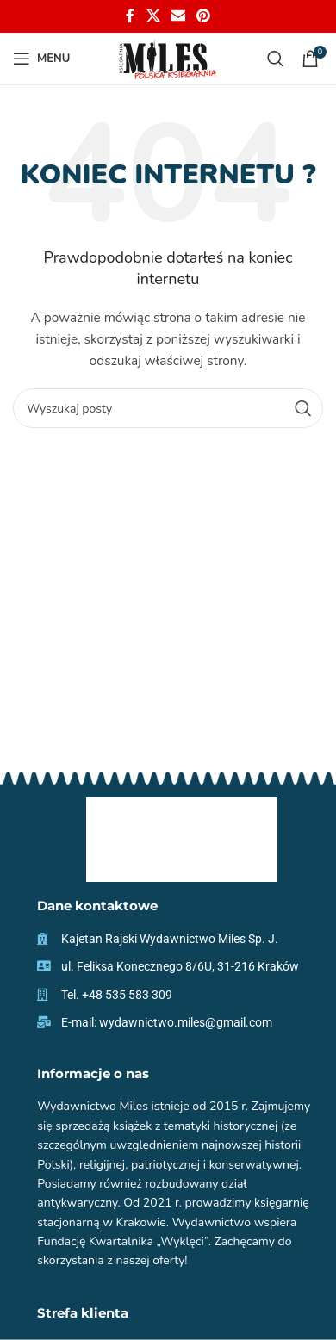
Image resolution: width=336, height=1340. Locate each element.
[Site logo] (168, 57)
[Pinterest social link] (203, 16)
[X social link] (152, 16)
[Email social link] (177, 16)
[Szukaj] (275, 58)
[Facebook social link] (130, 16)
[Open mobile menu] (41, 58)
